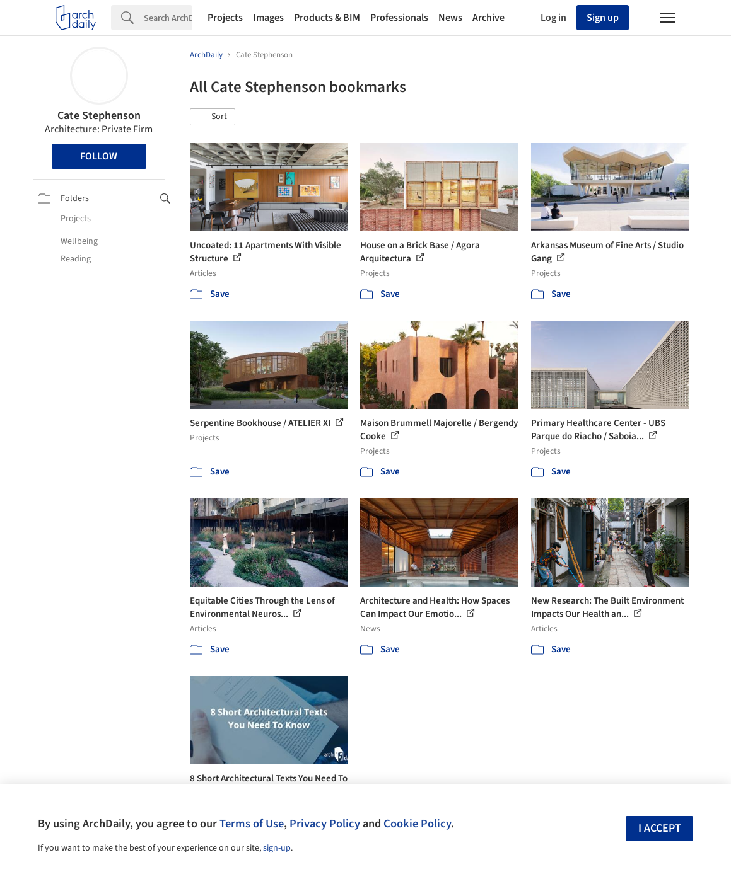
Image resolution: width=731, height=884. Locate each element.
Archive (488, 18)
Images (268, 18)
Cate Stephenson (99, 115)
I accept (659, 828)
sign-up (277, 848)
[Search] (168, 17)
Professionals (399, 18)
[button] (212, 117)
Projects (225, 18)
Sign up (603, 18)
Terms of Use (251, 823)
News (450, 18)
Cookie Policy (417, 823)
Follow (98, 156)
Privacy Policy (324, 823)
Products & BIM (327, 18)
